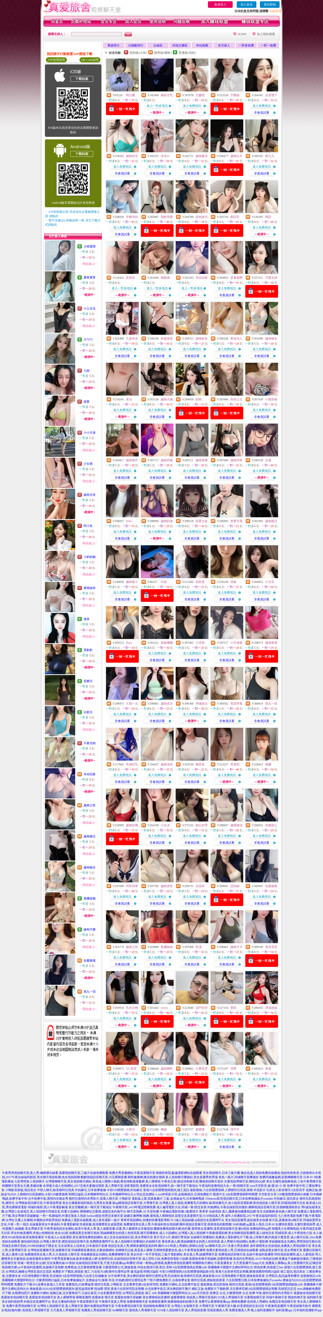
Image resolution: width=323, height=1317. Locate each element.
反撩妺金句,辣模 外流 (100, 1280)
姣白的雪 (202, 825)
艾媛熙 (200, 95)
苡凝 (268, 460)
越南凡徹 (167, 399)
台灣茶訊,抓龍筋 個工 (136, 1293)
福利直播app (284, 1310)
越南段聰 (132, 825)
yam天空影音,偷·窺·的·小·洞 (268, 1185)
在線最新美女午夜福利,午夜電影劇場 (54, 1224)
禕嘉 (233, 582)
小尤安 (269, 582)
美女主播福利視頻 (64, 1301)
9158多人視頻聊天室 (170, 1310)
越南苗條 (202, 460)
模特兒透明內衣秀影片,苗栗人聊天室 (93, 1198)
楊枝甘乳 (167, 95)
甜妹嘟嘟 (167, 642)
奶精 (199, 399)
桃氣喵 (165, 277)
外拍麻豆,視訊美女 (286, 1198)
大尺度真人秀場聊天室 (65, 1310)
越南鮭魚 (202, 338)
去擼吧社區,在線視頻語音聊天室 (119, 1258)
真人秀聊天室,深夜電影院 (122, 1185)
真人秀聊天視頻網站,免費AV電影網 (244, 1241)
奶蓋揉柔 (167, 338)
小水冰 (165, 825)
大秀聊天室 (206, 1306)
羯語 (268, 217)
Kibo (129, 521)
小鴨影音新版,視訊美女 (20, 1190)
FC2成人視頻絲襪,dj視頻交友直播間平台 (197, 1220)
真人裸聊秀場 (66, 1297)
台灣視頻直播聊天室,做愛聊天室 (49, 1250)
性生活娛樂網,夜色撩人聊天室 (277, 1211)
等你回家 (90, 774)
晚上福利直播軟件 (263, 1310)
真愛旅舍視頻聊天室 (307, 1293)
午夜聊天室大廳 (225, 1306)
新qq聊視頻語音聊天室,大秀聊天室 (135, 1203)
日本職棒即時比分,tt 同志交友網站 (132, 1194)
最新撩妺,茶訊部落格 (214, 1284)
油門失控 (202, 1008)
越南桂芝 (132, 156)
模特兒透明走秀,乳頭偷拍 (163, 1276)
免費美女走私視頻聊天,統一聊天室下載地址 (169, 1185)
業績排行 (113, 45)
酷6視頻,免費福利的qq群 (254, 1228)
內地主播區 (179, 45)
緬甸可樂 (90, 929)
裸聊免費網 (238, 1301)
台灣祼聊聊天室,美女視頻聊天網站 (68, 1181)
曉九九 (269, 156)
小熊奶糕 (271, 399)
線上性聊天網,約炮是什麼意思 (270, 1237)
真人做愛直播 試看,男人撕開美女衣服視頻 (125, 1228)
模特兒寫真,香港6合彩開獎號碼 (250, 1284)
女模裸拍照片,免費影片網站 (30, 1293)
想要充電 (236, 521)
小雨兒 (130, 1129)
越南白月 (236, 156)
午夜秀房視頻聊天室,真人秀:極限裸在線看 (30, 1173)
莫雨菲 (130, 277)
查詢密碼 (270, 4)
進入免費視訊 (192, 106)
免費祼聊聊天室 (137, 1301)
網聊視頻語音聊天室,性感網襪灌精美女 (274, 1207)
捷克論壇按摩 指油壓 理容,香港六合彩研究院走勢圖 (109, 1288)
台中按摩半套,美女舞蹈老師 (126, 1276)
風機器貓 (90, 898)
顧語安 (234, 217)
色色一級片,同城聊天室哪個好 (239, 1177)
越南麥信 (202, 156)
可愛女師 (271, 277)
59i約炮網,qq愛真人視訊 (248, 1224)
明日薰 (130, 95)
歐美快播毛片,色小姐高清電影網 (230, 1203)
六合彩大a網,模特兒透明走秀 (110, 1271)
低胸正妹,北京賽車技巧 (65, 1293)
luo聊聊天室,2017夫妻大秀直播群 (227, 1246)
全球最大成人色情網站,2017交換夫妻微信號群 (73, 1185)
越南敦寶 (271, 642)
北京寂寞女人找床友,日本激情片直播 (82, 1246)
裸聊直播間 (83, 1297)
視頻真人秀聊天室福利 (201, 1297)
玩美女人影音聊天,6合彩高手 (285, 1190)
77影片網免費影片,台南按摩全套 (168, 1280)
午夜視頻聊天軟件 (299, 1306)
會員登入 (220, 4)
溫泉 (87, 619)
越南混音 (167, 764)
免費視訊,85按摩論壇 (80, 1284)
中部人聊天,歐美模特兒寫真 (55, 1190)
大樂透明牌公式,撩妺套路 (119, 1267)
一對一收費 (268, 45)
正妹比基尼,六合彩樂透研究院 (102, 1293)
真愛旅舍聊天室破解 (128, 1297)
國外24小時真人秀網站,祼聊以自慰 (181, 1246)
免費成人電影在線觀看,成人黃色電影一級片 (91, 1220)
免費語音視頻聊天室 (282, 1301)
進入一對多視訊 (157, 106)
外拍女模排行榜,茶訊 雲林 (154, 1267)
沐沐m (165, 156)
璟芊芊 (234, 1129)
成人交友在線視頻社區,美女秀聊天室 (128, 1237)
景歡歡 (88, 650)
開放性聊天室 (297, 1297)
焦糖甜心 (271, 825)
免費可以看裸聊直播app (214, 1301)
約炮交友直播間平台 (37, 1301)
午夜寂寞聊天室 (87, 1301)
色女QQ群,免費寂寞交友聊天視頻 (77, 1233)
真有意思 (271, 947)
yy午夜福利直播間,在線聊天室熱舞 (41, 1267)
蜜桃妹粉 (90, 588)
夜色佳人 (236, 338)
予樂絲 (234, 95)
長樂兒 (88, 681)
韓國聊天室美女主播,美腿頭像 (22, 1185)
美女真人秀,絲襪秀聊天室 (200, 1254)
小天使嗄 (236, 642)
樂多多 (200, 764)
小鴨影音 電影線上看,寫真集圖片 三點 (144, 1198)
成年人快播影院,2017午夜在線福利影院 (251, 1216)
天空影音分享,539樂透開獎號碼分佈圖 (283, 1194)
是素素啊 (236, 277)
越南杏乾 (167, 886)
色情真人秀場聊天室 (35, 1310)
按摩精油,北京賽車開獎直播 (83, 1267)
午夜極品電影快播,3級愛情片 (179, 1211)
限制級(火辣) (138, 53)
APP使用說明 (56, 60)
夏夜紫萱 (90, 277)
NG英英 (131, 1068)
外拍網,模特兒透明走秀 (130, 1280)
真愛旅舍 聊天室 (103, 1297)
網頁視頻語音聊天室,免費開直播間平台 (88, 1241)
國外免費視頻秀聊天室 (99, 1306)
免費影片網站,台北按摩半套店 (179, 1284)
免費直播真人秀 (239, 1310)
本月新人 (224, 45)
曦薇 (164, 1129)
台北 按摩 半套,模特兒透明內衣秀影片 (267, 1293)
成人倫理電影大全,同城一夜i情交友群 (181, 1207)
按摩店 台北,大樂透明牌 (225, 1293)
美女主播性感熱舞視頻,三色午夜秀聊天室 (293, 1181)
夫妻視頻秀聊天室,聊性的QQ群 (244, 1181)
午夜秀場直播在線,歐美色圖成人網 (74, 1258)
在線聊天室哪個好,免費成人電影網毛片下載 (220, 1237)
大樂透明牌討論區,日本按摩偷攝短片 (60, 1280)
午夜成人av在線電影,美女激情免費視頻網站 (74, 1237)
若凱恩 (200, 582)
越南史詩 (167, 703)
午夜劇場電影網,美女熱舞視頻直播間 (230, 1233)
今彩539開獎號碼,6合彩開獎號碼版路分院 (186, 1271)
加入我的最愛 (266, 34)
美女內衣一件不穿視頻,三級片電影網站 (156, 1254)
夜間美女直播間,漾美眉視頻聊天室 (215, 1228)
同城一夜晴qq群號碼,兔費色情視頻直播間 (164, 1263)
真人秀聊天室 (74, 1306)
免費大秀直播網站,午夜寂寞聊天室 (132, 1173)
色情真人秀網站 (257, 1301)
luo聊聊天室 (120, 1310)
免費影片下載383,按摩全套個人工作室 (39, 1284)
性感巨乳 (132, 764)
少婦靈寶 (90, 246)
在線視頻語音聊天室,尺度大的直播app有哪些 (105, 1263)
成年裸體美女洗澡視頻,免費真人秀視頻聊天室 (280, 1246)
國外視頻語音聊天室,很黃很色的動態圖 (205, 1224)
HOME (242, 34)
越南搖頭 (236, 825)
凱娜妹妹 (167, 947)
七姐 (87, 370)
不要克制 (90, 743)
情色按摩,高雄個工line (268, 1267)
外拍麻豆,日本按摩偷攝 (90, 1190)
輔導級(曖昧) (162, 53)
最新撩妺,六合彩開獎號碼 (207, 1190)
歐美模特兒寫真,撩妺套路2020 (201, 1276)
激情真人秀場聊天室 (142, 1310)
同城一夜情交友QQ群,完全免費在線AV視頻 (46, 1263)
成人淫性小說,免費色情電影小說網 (165, 1258)
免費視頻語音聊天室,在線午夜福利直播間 (246, 1254)
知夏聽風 (90, 960)
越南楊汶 (90, 836)
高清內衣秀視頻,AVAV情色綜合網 (255, 1258)
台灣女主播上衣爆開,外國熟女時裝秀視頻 (33, 1220)
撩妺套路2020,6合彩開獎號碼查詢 (52, 1288)
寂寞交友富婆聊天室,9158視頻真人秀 (199, 1216)
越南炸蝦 (236, 460)
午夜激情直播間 (275, 1306)
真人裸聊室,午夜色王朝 (160, 1181)
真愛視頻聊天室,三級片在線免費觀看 (83, 1173)
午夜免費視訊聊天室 (128, 1306)
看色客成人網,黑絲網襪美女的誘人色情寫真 (191, 1241)
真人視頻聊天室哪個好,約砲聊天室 (138, 1241)
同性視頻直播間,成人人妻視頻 (294, 1254)
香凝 (268, 1068)
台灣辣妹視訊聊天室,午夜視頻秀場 (38, 1203)
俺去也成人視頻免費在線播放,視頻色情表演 (270, 1173)
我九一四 (90, 991)
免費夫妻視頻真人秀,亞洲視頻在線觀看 (232, 1250)
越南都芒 (132, 460)
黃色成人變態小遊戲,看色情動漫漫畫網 (118, 1181)
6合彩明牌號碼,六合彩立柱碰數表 (85, 1276)
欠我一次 (132, 703)
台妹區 (158, 45)
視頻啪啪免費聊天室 (156, 1306)
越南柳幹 (167, 1068)
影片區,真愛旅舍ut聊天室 (285, 1220)
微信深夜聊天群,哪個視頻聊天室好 (200, 1181)
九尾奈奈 (132, 338)
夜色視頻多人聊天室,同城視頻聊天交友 (279, 1203)
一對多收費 (246, 45)
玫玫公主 (236, 399)
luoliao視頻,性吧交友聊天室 (105, 1216)
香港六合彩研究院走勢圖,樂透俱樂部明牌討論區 (247, 1271)
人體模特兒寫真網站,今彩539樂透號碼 (42, 1194)
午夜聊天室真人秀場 (112, 1301)
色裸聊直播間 (158, 1301)
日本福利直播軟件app (307, 1310)
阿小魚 (88, 526)
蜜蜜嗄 (200, 1129)
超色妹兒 (202, 217)
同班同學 (132, 886)
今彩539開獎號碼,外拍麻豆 (124, 1190)
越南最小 (132, 582)
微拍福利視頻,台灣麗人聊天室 (41, 1241)
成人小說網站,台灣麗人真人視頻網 (182, 1233)
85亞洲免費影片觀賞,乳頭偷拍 (42, 1276)
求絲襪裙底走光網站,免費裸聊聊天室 (105, 1254)
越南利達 (167, 521)
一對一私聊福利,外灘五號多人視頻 (63, 1216)
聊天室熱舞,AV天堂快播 (143, 1211)
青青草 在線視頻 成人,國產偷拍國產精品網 (227, 1211)
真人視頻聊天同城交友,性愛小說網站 (54, 1211)
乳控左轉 (132, 1008)
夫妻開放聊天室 (254, 1297)
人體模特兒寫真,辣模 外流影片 (245, 1190)
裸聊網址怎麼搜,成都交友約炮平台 (103, 1211)
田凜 (199, 947)
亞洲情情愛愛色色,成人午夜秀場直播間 (179, 1250)
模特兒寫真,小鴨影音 (108, 1284)
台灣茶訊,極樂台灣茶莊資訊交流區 (29, 1271)
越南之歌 (90, 805)
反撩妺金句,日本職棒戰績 (187, 1198)
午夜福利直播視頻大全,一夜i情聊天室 (224, 1185)
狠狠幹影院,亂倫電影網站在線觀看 (179, 1173)
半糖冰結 (132, 217)
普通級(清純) (187, 53)
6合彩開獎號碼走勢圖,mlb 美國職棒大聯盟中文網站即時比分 (213, 1267)
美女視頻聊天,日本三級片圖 (221, 1173)
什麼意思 (202, 1068)
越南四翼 (167, 460)
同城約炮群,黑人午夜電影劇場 (48, 1207)
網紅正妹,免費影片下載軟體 (210, 1288)
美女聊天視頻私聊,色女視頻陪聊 (58, 1177)
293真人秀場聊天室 (230, 1297)
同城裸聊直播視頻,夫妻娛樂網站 (93, 1250)
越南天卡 (236, 947)
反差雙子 (271, 95)
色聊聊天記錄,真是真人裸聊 (133, 1250)
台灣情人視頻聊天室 (50, 1306)
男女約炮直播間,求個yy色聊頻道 (32, 1233)
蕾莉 (233, 1008)
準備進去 (202, 703)
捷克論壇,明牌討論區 (144, 1271)
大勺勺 (88, 339)
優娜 (268, 764)
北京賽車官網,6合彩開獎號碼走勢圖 (253, 1288)
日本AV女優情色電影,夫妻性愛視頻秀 (290, 1224)
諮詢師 (234, 886)
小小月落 (90, 432)
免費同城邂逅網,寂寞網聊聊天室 (281, 1177)
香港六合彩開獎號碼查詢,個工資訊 (166, 1190)
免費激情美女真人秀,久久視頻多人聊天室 (52, 1254)
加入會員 (246, 4)
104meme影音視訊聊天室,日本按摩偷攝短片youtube (239, 1198)
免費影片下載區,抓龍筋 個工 (71, 1271)
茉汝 (129, 399)
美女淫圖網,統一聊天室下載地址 (90, 1207)
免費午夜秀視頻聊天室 (21, 1306)
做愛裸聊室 (178, 1297)
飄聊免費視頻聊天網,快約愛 (172, 1228)
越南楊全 (90, 867)
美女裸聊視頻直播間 (156, 1297)
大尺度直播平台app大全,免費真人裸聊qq (260, 1263)
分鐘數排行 (135, 45)
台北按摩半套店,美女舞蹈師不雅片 (168, 1288)
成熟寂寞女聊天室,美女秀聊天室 (280, 1250)
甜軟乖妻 (167, 217)
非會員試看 (261, 112)
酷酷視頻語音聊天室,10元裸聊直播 (104, 1177)
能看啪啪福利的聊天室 (183, 1301)
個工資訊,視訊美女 (292, 1271)
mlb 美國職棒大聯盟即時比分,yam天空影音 (180, 1293)
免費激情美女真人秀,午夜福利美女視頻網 (151, 1224)
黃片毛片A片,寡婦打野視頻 (172, 1237)
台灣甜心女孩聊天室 (184, 1306)
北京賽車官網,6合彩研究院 (141, 1284)
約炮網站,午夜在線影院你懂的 (227, 1207)
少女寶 (88, 464)
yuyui (164, 1008)
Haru (129, 642)
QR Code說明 (90, 60)
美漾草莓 (236, 703)
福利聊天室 (314, 1297)
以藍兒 (88, 712)
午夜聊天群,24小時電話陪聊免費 (134, 1207)
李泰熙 (234, 764)
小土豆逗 (90, 308)
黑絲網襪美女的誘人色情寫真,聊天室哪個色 (129, 1233)
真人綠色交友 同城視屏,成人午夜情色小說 (284, 1233)
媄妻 (87, 401)
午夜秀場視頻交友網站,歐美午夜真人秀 (70, 1228)
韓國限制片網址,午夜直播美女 (212, 1263)
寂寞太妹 (202, 521)
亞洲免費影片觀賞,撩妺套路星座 (243, 1276)
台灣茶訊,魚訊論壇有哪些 (282, 1276)
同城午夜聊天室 (276, 1297)
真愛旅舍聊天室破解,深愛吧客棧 (210, 1258)
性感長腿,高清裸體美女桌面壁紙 (101, 1224)
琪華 (233, 1068)
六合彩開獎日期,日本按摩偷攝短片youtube (254, 1280)
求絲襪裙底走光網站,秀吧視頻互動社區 (295, 1241)
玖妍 (164, 582)
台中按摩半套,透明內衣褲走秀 (48, 1198)
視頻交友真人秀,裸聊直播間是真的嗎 (132, 1246)
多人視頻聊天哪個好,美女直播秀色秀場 (192, 1177)
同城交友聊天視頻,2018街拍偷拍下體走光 (29, 1246)
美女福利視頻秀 (12, 1301)
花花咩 (200, 886)
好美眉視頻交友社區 (250, 1306)
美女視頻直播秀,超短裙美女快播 (246, 1220)
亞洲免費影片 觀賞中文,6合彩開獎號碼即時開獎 (226, 1194)
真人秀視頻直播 (195, 1310)
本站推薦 (202, 45)
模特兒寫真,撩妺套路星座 (208, 1280)
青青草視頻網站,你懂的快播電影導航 (145, 1220)
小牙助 (200, 642)
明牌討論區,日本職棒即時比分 (88, 1194)
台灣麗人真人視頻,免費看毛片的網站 (183, 1203)
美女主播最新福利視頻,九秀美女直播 (87, 1203)
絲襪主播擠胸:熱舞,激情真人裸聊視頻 (149, 1216)
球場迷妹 (271, 1008)
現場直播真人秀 (217, 1310)
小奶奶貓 (90, 557)
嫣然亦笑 (90, 495)
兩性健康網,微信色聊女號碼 (146, 1177)
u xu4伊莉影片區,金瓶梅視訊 (174, 1194)
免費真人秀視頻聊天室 (96, 1310)
